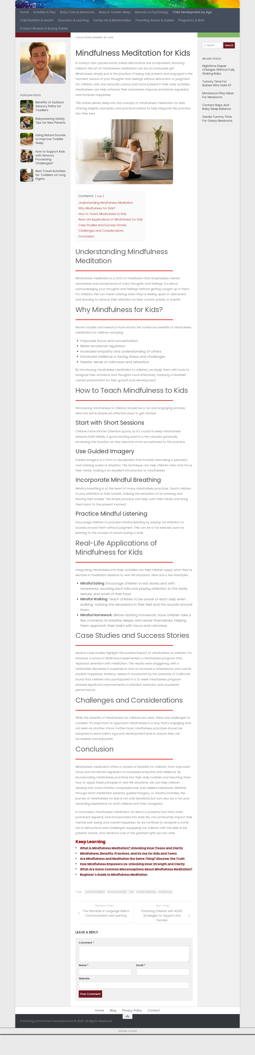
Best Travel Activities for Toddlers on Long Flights (50, 175)
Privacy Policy (132, 1031)
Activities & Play (44, 12)
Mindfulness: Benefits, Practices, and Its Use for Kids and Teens (134, 858)
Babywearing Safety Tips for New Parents (50, 121)
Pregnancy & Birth (191, 20)
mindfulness (165, 912)
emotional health (117, 912)
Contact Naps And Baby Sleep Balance (216, 107)
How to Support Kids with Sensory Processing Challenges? (50, 157)
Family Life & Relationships (112, 20)
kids (131, 912)
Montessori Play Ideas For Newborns (218, 95)
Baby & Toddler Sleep (114, 12)
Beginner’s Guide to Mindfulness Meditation (117, 895)
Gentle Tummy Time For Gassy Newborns (217, 119)
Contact (154, 1031)
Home (24, 12)
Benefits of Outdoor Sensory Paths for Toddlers (49, 106)
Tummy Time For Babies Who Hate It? (216, 83)
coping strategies (95, 912)
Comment (86, 963)
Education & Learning (73, 20)
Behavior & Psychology (151, 12)
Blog (113, 1031)
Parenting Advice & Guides (154, 20)
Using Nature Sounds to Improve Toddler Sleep (50, 139)
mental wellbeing (146, 912)
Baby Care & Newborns (77, 12)
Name (83, 986)
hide (99, 196)
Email (140, 986)
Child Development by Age (192, 12)
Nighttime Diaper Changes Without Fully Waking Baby (218, 70)
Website (84, 999)
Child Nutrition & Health (36, 20)
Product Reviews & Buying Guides (44, 28)
